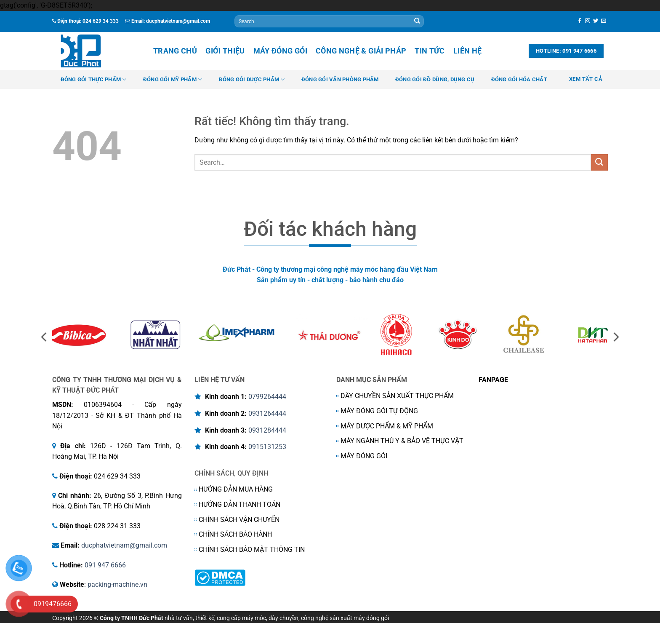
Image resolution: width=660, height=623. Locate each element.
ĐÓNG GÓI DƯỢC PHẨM (252, 79)
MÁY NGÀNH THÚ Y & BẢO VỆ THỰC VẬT (402, 441)
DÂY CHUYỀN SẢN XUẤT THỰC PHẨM (397, 396)
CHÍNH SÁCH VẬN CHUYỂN (239, 520)
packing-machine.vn (117, 584)
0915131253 (267, 447)
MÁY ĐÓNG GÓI (364, 456)
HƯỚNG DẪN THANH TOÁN (239, 504)
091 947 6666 (105, 565)
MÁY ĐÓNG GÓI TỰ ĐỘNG (379, 411)
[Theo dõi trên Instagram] (587, 21)
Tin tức (429, 51)
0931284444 (267, 430)
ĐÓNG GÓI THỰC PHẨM (94, 79)
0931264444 (267, 413)
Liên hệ (467, 51)
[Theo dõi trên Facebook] (579, 21)
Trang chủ (175, 51)
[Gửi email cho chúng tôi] (603, 21)
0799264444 (267, 397)
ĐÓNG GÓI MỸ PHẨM (172, 79)
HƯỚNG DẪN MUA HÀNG (236, 489)
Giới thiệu (225, 51)
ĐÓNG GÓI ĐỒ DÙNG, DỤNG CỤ (434, 79)
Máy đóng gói (280, 51)
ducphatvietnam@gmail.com (124, 545)
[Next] (615, 337)
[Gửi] (417, 21)
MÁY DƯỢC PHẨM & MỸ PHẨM (387, 426)
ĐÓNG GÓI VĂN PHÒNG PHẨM (340, 79)
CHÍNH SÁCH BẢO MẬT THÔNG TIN (252, 549)
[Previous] (44, 337)
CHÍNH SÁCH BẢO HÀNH (235, 534)
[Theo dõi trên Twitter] (595, 21)
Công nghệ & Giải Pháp (361, 51)
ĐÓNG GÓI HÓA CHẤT (519, 79)
